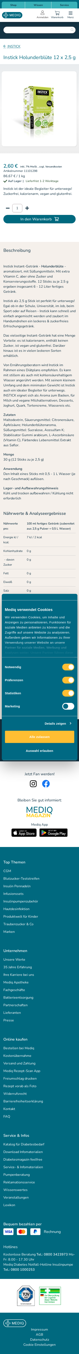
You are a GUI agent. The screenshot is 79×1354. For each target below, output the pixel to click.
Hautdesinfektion (16, 909)
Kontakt (9, 1109)
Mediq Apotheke (16, 982)
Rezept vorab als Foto (19, 1086)
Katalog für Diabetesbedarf (23, 1144)
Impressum (39, 1329)
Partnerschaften (15, 1005)
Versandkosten (53, 166)
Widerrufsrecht (15, 1093)
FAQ (6, 1116)
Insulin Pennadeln (17, 886)
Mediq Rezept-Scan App (21, 1071)
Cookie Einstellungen (39, 1344)
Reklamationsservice (19, 1182)
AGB (39, 1334)
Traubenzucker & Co (18, 924)
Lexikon (9, 1205)
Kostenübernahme (17, 1055)
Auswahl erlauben (39, 750)
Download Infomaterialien (23, 1152)
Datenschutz (39, 1339)
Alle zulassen (39, 737)
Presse (8, 1020)
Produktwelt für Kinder (20, 916)
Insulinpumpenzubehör (20, 901)
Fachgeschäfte (14, 990)
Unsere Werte (14, 959)
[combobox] (39, 30)
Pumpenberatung (16, 1174)
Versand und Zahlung (19, 1063)
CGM (7, 871)
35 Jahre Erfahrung (17, 967)
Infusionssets (13, 893)
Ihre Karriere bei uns (18, 974)
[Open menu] (70, 15)
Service (64, 5)
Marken (9, 931)
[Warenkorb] (57, 15)
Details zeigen (55, 723)
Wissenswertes (15, 1190)
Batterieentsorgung (18, 997)
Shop (13, 5)
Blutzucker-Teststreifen (21, 878)
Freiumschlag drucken (20, 1078)
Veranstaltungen (16, 1197)
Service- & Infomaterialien (23, 1167)
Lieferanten (12, 1012)
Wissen (38, 5)
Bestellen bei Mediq (18, 1048)
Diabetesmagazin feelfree (22, 1159)
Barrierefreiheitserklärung (23, 1101)
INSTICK (13, 46)
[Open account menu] (42, 15)
